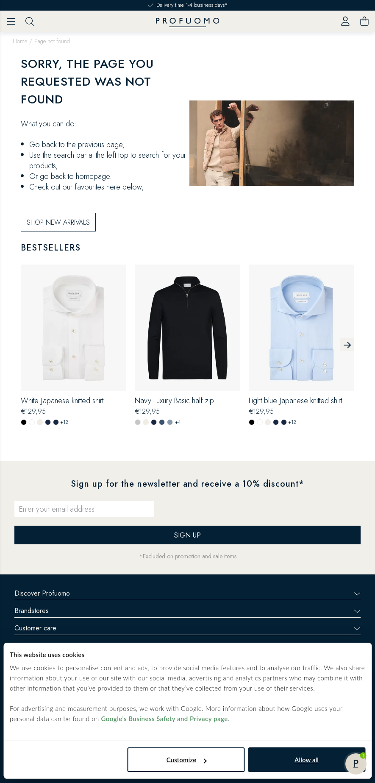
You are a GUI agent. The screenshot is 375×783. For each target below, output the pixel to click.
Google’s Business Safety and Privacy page (164, 718)
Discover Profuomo (187, 593)
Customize (187, 759)
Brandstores (187, 611)
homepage (93, 176)
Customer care (187, 628)
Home (20, 41)
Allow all (306, 759)
